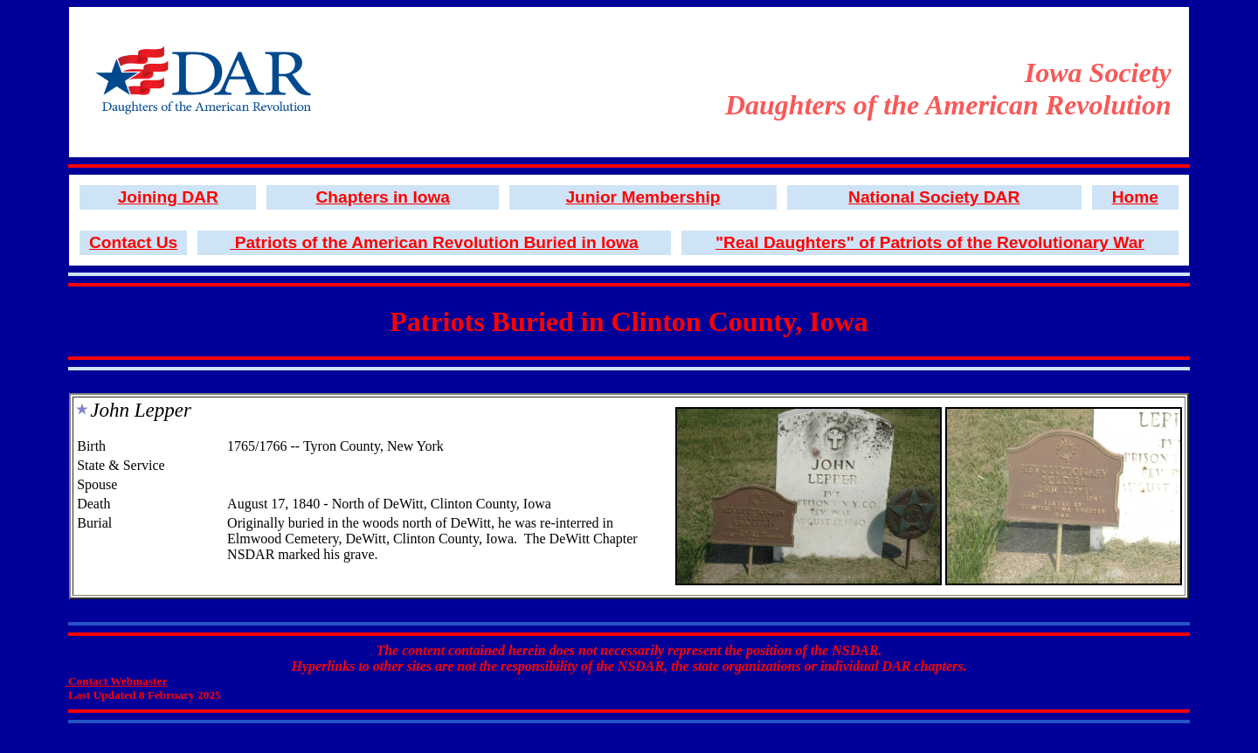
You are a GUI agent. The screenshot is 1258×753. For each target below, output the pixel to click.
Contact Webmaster (117, 680)
